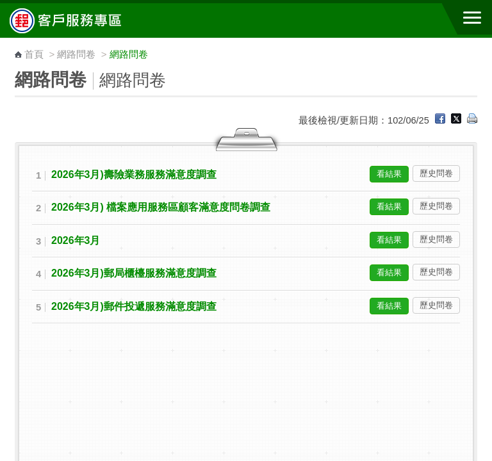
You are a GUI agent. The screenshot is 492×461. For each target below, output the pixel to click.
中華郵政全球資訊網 (80, 20)
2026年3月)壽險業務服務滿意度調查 (134, 174)
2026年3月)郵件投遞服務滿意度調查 (134, 306)
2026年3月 (75, 240)
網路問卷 (76, 54)
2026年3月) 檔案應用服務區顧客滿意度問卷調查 (160, 207)
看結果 (389, 174)
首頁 (34, 54)
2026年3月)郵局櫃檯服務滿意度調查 (134, 273)
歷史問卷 (436, 173)
